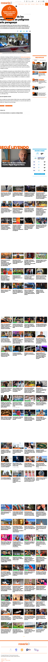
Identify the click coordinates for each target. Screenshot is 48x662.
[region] (24, 10)
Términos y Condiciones (5, 660)
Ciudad (26, 4)
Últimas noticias (21, 4)
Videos (43, 4)
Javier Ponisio (9, 105)
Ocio (40, 4)
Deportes (37, 4)
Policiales (33, 4)
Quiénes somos (3, 659)
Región (29, 4)
